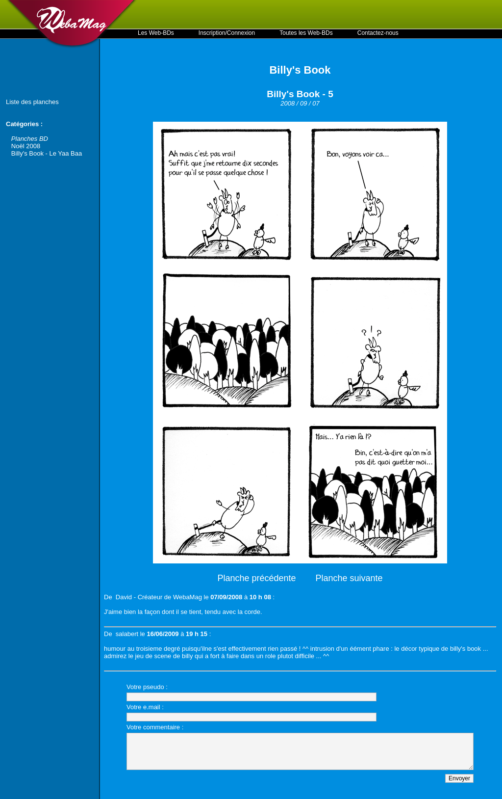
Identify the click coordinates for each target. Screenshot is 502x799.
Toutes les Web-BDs (306, 32)
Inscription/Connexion (227, 32)
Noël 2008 (25, 146)
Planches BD (29, 138)
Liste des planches (32, 102)
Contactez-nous (378, 32)
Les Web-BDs (156, 32)
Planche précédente (256, 578)
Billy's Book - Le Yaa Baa (46, 153)
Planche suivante (349, 578)
